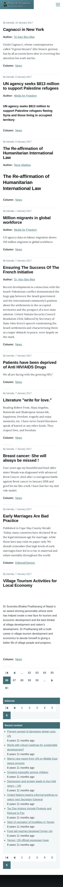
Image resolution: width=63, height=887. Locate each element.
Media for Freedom (25, 95)
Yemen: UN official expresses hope (28, 840)
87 (15, 681)
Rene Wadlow (22, 165)
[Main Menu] (58, 5)
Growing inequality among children (27, 772)
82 (30, 673)
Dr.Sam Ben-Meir (24, 37)
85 (53, 673)
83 (38, 673)
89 (30, 681)
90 (38, 681)
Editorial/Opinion (25, 562)
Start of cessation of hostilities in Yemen (30, 822)
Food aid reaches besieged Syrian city (30, 831)
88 (23, 681)
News (18, 65)
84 (45, 673)
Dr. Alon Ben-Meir (24, 279)
